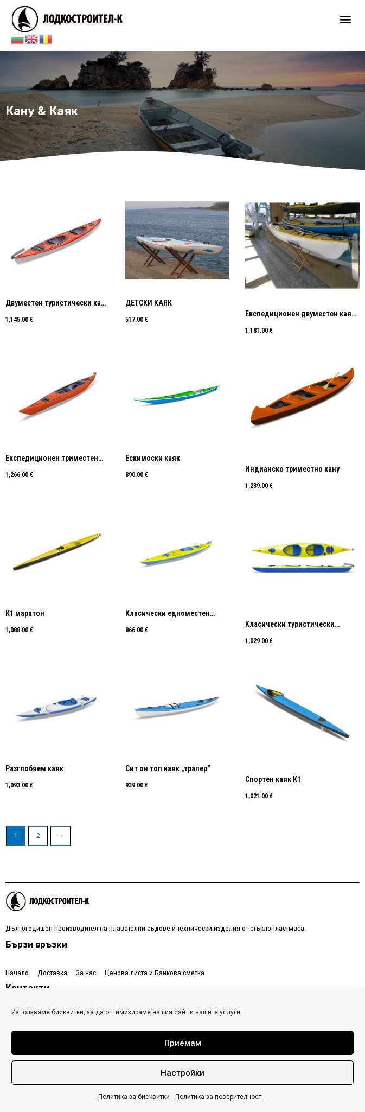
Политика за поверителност (218, 1097)
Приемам (182, 1043)
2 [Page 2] (38, 835)
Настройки (182, 1073)
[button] (345, 19)
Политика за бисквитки (134, 1097)
